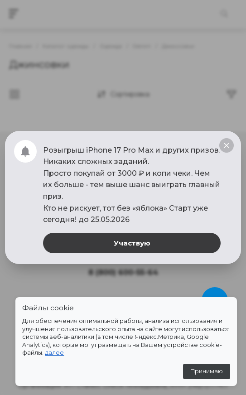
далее (54, 352)
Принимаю (206, 371)
